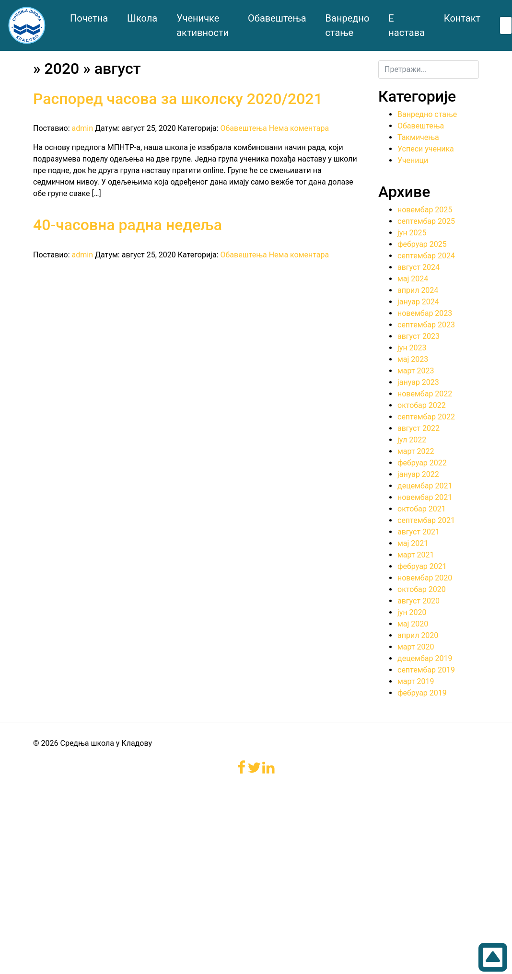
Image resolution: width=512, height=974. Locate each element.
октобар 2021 (421, 508)
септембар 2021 (426, 520)
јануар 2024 (418, 301)
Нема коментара (299, 128)
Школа (142, 18)
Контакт (462, 18)
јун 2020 (412, 612)
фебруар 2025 (422, 244)
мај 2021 (412, 543)
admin (82, 128)
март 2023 (415, 370)
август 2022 (418, 428)
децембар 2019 (424, 658)
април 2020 (417, 635)
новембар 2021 (424, 497)
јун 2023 (412, 347)
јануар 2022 (418, 474)
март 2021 (415, 554)
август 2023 (418, 336)
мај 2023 (412, 359)
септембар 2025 (426, 221)
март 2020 (415, 646)
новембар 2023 (424, 313)
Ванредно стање (427, 114)
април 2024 (417, 290)
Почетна (89, 18)
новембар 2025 (424, 209)
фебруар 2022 (422, 462)
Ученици (412, 160)
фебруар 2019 (422, 692)
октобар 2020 (421, 589)
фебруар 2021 (422, 566)
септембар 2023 (426, 324)
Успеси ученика (425, 148)
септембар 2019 (426, 669)
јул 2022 (411, 439)
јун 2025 (412, 232)
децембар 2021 (424, 485)
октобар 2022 (421, 405)
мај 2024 (412, 278)
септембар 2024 (426, 255)
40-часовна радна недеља (127, 225)
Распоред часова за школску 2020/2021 (178, 99)
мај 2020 (412, 623)
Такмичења (418, 137)
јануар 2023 (418, 382)
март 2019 (415, 681)
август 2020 (418, 600)
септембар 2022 (426, 416)
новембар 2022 (424, 393)
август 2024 (418, 267)
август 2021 (418, 531)
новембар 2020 (424, 577)
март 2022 (415, 451)
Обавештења (277, 18)
